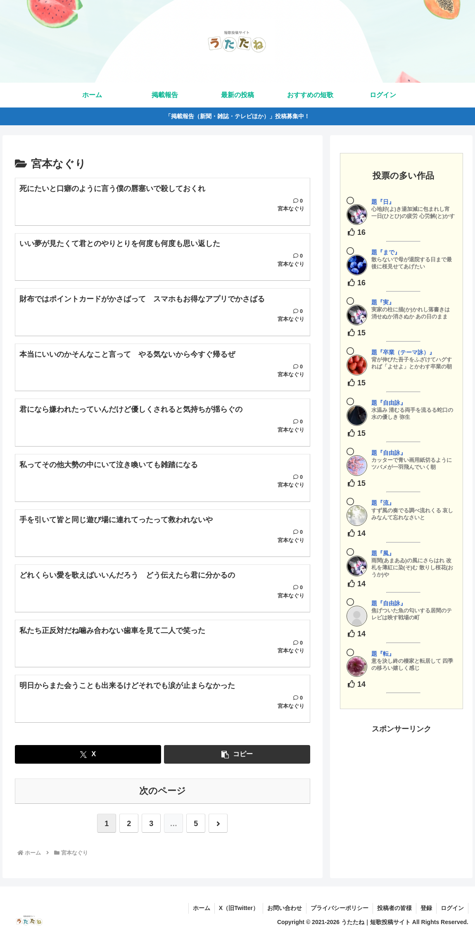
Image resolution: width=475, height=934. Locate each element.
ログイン (452, 908)
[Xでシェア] (88, 754)
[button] (237, 754)
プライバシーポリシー (339, 908)
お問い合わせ (284, 908)
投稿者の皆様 (394, 908)
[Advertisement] (402, 787)
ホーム (201, 908)
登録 (426, 908)
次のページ (162, 791)
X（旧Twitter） (239, 908)
